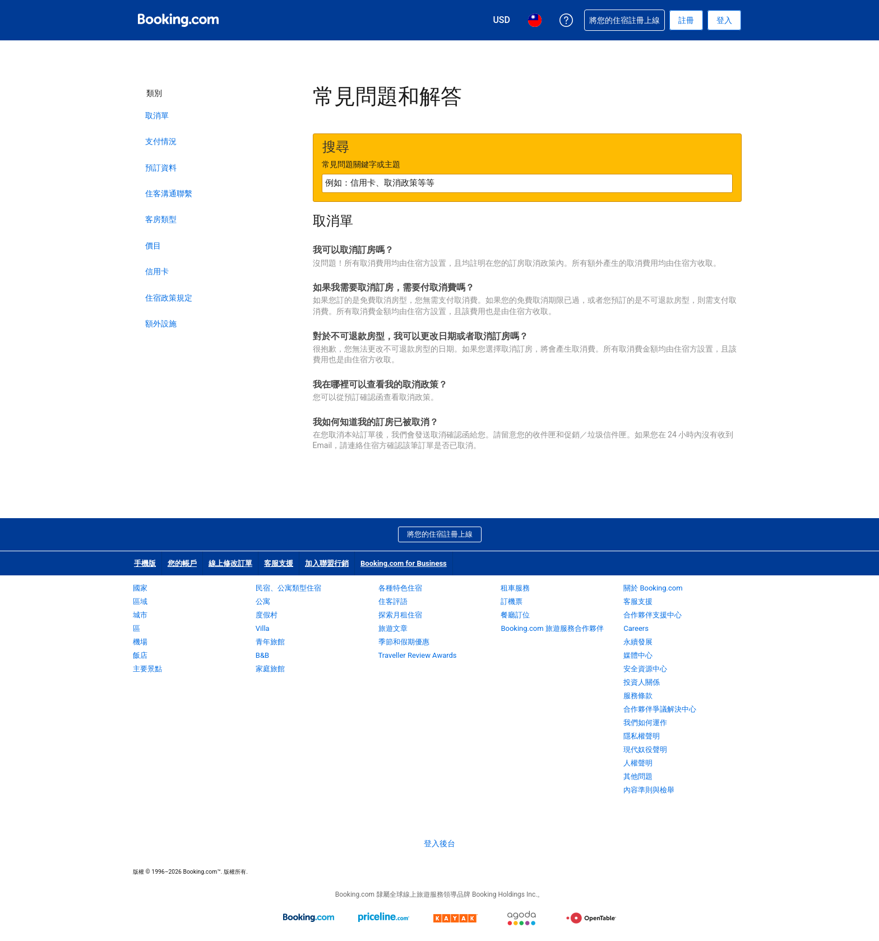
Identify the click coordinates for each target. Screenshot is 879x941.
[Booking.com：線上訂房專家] (178, 20)
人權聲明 (638, 763)
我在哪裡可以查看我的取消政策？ (380, 384)
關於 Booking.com (652, 588)
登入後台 (439, 843)
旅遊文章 (393, 628)
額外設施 (161, 323)
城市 (140, 615)
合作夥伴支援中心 (652, 615)
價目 (153, 245)
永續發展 (638, 642)
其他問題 (638, 776)
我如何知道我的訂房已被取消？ (375, 422)
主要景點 (147, 669)
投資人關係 (641, 682)
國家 (140, 588)
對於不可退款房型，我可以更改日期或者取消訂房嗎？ (420, 336)
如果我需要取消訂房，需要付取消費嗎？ (393, 287)
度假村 (266, 615)
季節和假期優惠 (403, 642)
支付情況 (161, 141)
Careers (636, 628)
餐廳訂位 (515, 615)
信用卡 (157, 271)
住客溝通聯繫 (168, 193)
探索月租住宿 (400, 615)
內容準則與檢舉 (648, 790)
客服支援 (278, 563)
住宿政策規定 (168, 297)
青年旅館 (270, 642)
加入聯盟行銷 (327, 563)
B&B (262, 655)
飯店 (140, 655)
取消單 (157, 115)
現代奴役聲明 (645, 749)
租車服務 (515, 588)
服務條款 (638, 695)
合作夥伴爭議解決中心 (659, 709)
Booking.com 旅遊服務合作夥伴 (552, 628)
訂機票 (511, 601)
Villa (263, 628)
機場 (140, 642)
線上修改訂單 (230, 563)
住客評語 (393, 601)
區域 (140, 601)
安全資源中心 (645, 669)
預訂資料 (161, 167)
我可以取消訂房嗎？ (353, 250)
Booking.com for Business (403, 563)
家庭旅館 (270, 669)
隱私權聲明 (641, 736)
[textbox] (527, 183)
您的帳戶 (182, 563)
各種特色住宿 (400, 588)
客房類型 (161, 219)
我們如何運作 (645, 722)
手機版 (145, 563)
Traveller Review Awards (417, 655)
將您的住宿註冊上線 (440, 534)
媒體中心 (638, 655)
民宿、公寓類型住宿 (288, 588)
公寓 (263, 601)
